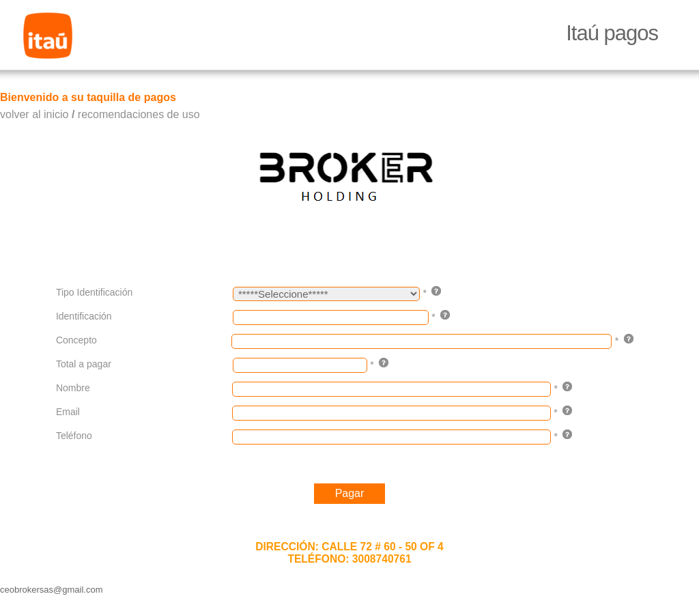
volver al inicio (34, 114)
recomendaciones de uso (139, 114)
